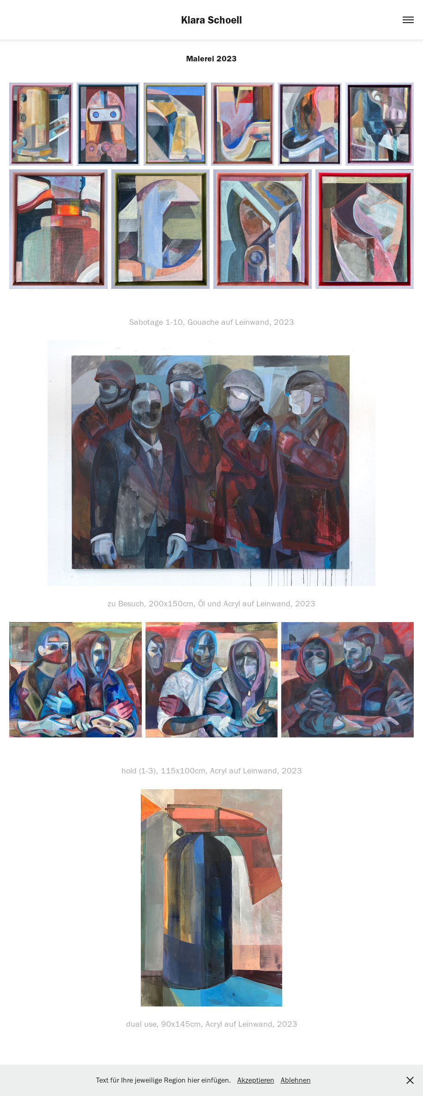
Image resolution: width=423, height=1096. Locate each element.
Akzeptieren (255, 1080)
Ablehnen (296, 1080)
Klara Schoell (211, 19)
